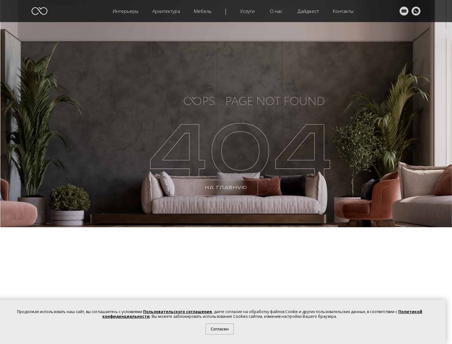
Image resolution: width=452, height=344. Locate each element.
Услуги (247, 11)
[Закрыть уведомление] (441, 304)
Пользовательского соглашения (177, 311)
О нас (276, 11)
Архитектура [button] (166, 11)
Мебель (203, 11)
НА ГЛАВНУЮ (226, 188)
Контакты (343, 11)
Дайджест (308, 11)
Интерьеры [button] (125, 11)
